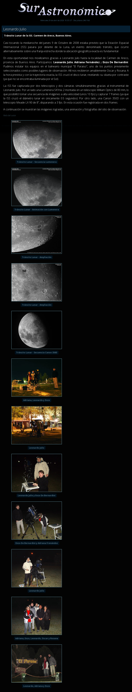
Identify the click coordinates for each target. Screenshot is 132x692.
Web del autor (9, 115)
